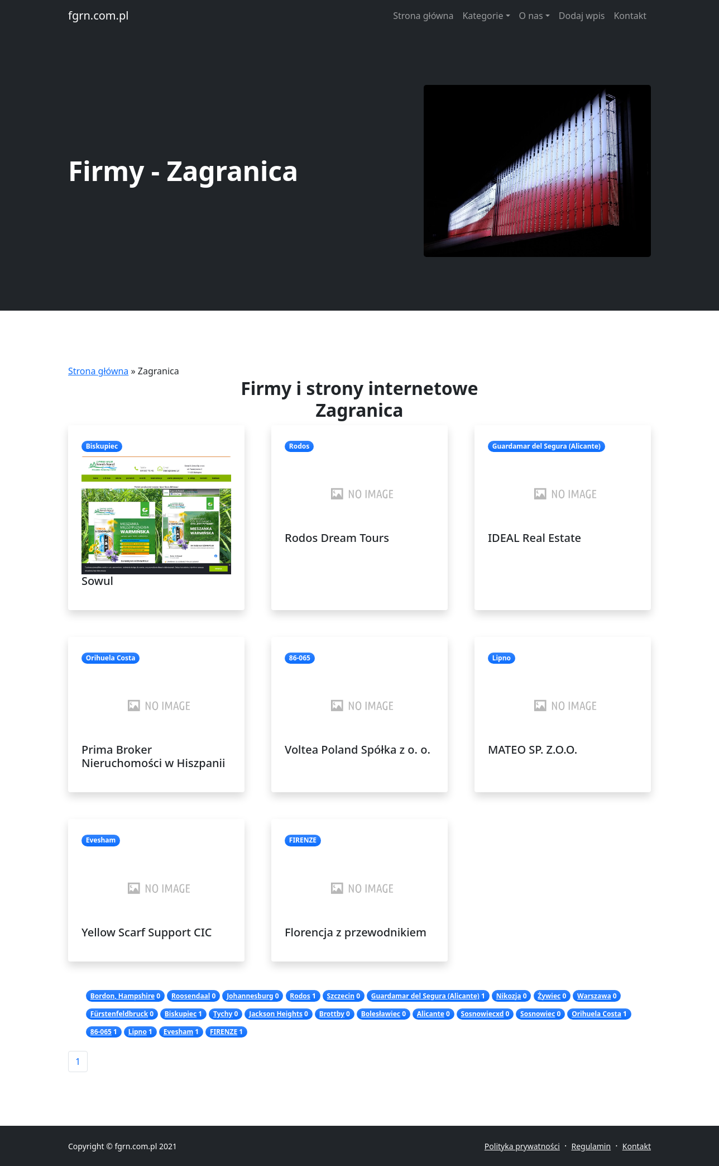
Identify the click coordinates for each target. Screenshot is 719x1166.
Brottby (331, 1014)
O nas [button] (531, 15)
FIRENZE (223, 1031)
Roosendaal (190, 996)
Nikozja (508, 996)
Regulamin (591, 1146)
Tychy (222, 1014)
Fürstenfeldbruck (119, 1014)
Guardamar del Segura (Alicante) (425, 996)
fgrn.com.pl (98, 15)
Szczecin (340, 996)
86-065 (101, 1031)
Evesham (178, 1031)
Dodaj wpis (582, 15)
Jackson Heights (276, 1014)
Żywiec (549, 996)
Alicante (430, 1014)
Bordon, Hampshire (122, 996)
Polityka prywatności (522, 1146)
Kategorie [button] (482, 15)
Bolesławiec (380, 1014)
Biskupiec (180, 1014)
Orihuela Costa (596, 1014)
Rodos (300, 996)
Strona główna (423, 15)
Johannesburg (250, 996)
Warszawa (594, 996)
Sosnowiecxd (482, 1014)
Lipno (137, 1031)
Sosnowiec (537, 1014)
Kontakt (629, 15)
